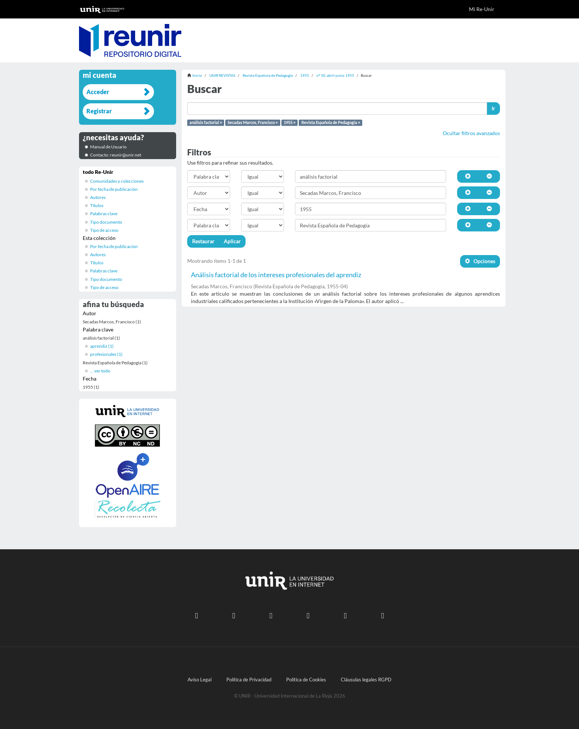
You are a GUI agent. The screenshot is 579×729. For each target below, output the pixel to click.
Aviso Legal (200, 679)
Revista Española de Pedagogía (268, 75)
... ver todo (100, 371)
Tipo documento (106, 222)
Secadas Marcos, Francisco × (252, 122)
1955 (304, 75)
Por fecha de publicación (114, 189)
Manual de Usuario (108, 146)
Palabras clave (103, 213)
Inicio (197, 75)
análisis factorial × (205, 122)
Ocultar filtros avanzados (471, 133)
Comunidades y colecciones (117, 181)
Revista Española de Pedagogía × (330, 122)
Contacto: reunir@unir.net (115, 155)
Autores (98, 197)
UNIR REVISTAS (222, 75)
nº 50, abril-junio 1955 (335, 75)
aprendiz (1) (102, 346)
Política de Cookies (306, 679)
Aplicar (232, 241)
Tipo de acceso (104, 230)
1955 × (289, 122)
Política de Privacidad (248, 679)
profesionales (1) (106, 354)
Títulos (96, 205)
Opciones (480, 261)
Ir (493, 108)
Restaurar (203, 241)
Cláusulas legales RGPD (366, 679)
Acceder (97, 91)
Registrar (99, 110)
